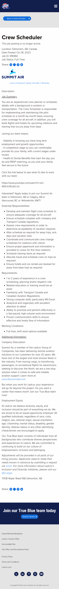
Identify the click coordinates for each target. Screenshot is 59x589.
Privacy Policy (7, 556)
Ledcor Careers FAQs (10, 539)
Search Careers (29, 516)
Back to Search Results (16, 18)
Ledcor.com (7, 567)
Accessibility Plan (8, 544)
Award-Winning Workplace (12, 533)
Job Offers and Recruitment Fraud (15, 549)
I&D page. (7, 473)
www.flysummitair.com (14, 379)
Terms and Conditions (10, 562)
